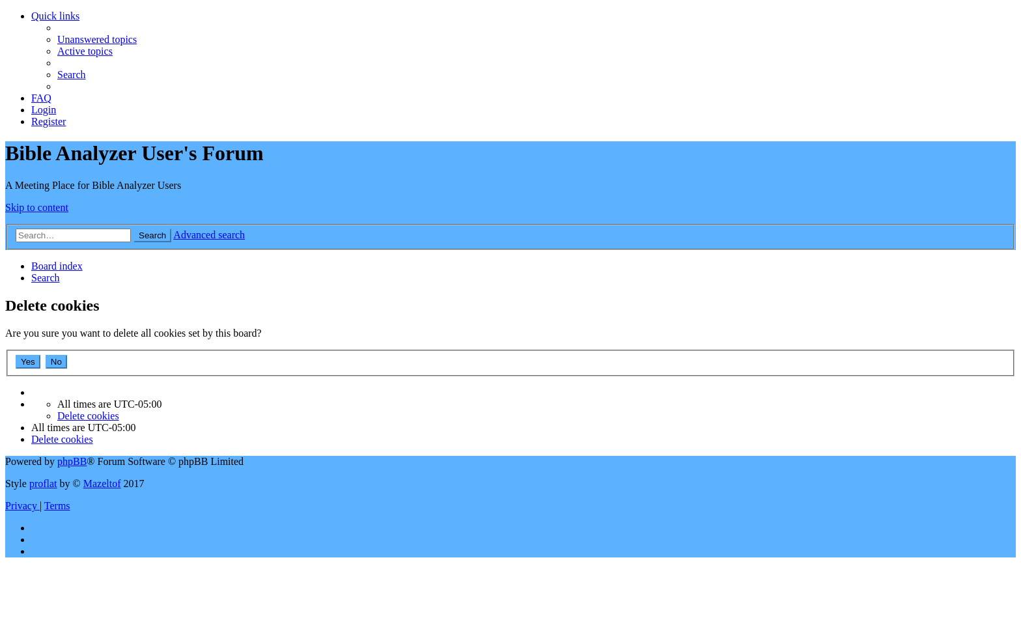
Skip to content (36, 207)
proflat (43, 483)
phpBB (72, 461)
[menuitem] (97, 39)
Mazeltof (102, 483)
